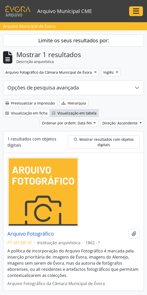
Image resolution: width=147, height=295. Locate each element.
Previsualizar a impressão (30, 103)
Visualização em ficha (26, 113)
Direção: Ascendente (120, 123)
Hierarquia (74, 103)
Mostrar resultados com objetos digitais (104, 142)
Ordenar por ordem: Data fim (67, 123)
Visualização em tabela (74, 113)
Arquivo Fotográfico (30, 234)
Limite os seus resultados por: (73, 40)
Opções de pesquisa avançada (43, 87)
